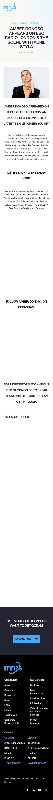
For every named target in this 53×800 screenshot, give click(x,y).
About (7, 685)
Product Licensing (35, 721)
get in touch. (26, 401)
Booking (34, 685)
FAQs (7, 705)
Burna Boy (43, 204)
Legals (7, 710)
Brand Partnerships (36, 691)
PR (37, 396)
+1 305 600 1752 (12, 763)
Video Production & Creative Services (39, 711)
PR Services (36, 703)
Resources (9, 695)
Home (14, 22)
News (23, 22)
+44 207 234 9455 (37, 763)
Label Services (37, 698)
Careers (8, 690)
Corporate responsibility (11, 721)
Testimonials (10, 715)
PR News (34, 22)
